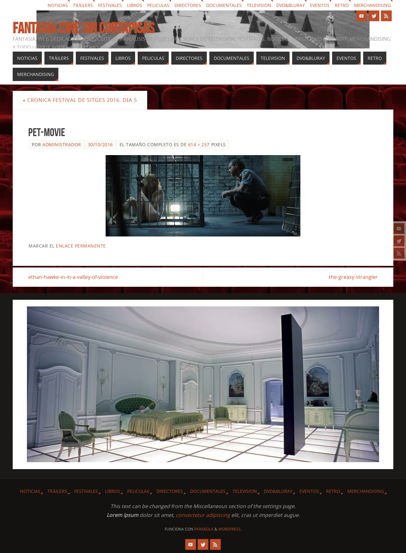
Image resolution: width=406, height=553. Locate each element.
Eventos (320, 5)
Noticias (58, 5)
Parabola (203, 529)
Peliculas (158, 5)
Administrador (62, 144)
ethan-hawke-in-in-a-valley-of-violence (73, 276)
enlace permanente (81, 246)
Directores (187, 5)
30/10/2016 (100, 144)
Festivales (110, 5)
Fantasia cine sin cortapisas (83, 28)
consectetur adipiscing (203, 515)
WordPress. (230, 529)
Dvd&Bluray (290, 5)
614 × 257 (199, 144)
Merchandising (372, 5)
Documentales (224, 5)
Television (259, 5)
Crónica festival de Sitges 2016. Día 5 (80, 100)
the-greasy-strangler (353, 276)
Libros (134, 5)
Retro (342, 5)
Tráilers (83, 5)
